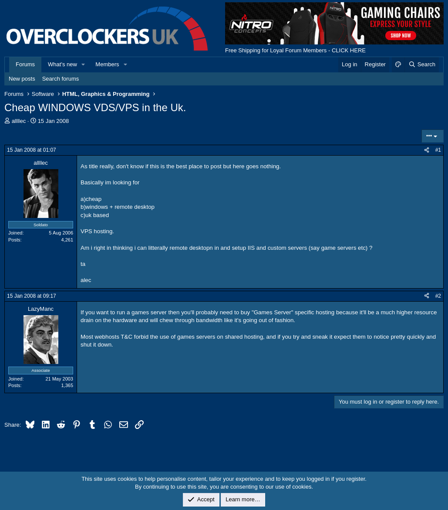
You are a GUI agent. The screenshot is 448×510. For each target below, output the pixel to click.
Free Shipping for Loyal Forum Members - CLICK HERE (295, 50)
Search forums (60, 78)
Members (107, 64)
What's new (62, 64)
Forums (25, 64)
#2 (438, 296)
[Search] (421, 64)
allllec (19, 121)
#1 (438, 150)
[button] (83, 64)
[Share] (426, 150)
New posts (22, 78)
